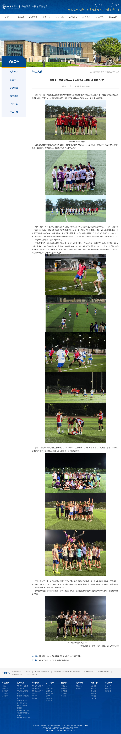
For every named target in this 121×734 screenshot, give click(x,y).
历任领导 (5, 696)
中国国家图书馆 (32, 674)
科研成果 (64, 688)
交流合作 (86, 17)
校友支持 (108, 691)
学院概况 (20, 17)
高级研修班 (49, 698)
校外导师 (34, 696)
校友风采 (108, 688)
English (116, 5)
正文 (117, 72)
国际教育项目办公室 (23, 718)
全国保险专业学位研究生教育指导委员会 (67, 671)
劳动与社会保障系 (22, 691)
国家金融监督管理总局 (42, 671)
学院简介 (5, 686)
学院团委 (20, 708)
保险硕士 (49, 691)
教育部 (28, 671)
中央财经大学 (16, 671)
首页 (7, 17)
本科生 (48, 686)
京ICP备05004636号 (52, 730)
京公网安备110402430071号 (66, 730)
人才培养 (60, 17)
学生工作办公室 (22, 703)
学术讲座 (64, 693)
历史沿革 (5, 693)
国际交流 (78, 686)
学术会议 (64, 691)
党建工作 (100, 17)
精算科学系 (20, 688)
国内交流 (78, 688)
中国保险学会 (88, 671)
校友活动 (108, 686)
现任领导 (5, 688)
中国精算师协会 (17, 674)
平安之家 (14, 104)
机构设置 (33, 17)
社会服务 (64, 696)
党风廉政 (14, 88)
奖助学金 (49, 700)
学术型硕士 (49, 688)
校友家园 (113, 17)
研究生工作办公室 (22, 705)
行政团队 (34, 693)
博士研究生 (49, 693)
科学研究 (73, 17)
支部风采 (14, 71)
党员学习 (14, 80)
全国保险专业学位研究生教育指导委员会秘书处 (23, 713)
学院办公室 (20, 693)
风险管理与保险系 (22, 686)
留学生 (48, 696)
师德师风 (14, 96)
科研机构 (64, 686)
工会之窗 (14, 112)
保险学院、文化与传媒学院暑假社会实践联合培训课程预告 (59, 656)
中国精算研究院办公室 (23, 697)
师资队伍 (46, 17)
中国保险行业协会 (103, 671)
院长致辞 (5, 691)
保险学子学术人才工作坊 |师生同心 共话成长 (54, 660)
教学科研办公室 (22, 700)
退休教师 (34, 698)
